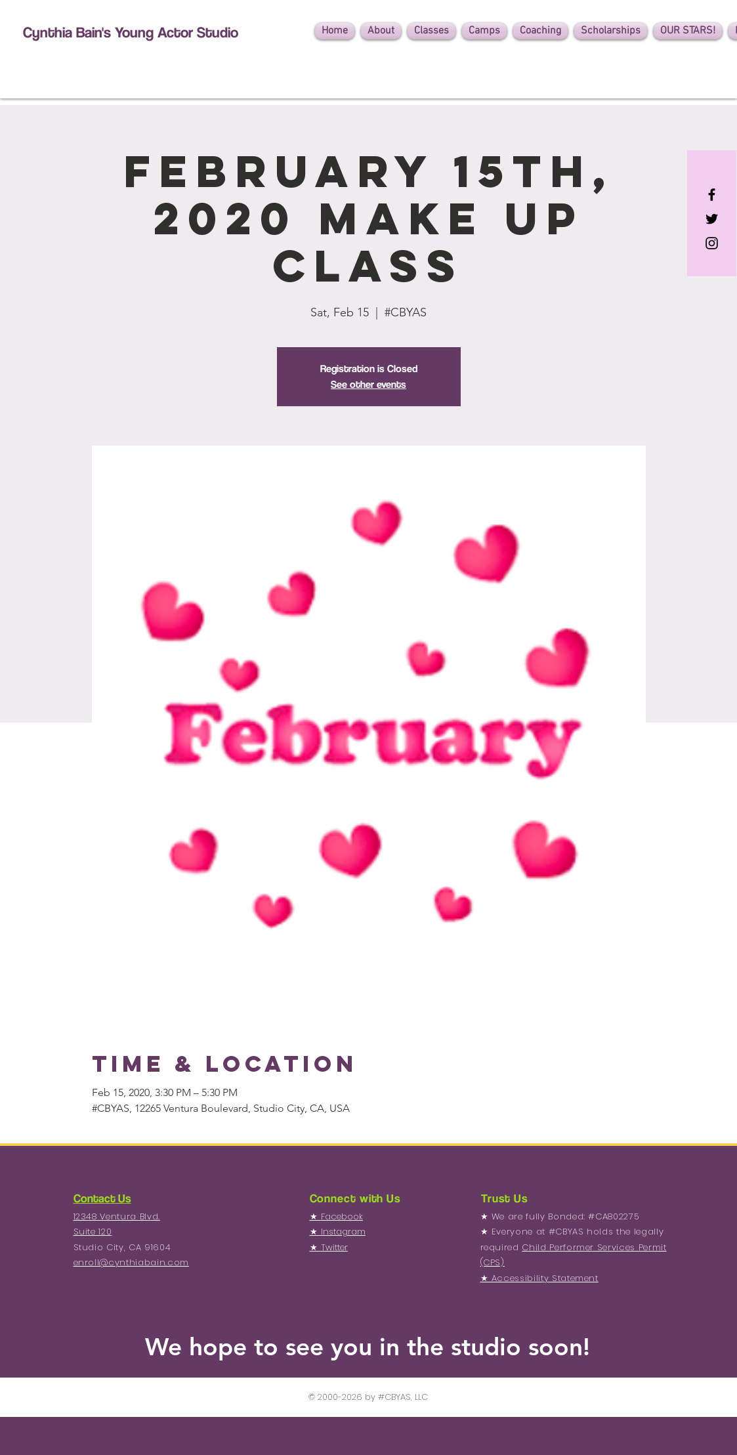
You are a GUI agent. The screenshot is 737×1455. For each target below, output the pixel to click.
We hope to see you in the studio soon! (367, 1346)
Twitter (334, 1247)
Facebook (342, 1216)
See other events (368, 384)
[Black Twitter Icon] (712, 219)
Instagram (343, 1231)
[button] (381, 31)
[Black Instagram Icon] (712, 243)
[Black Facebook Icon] (712, 194)
